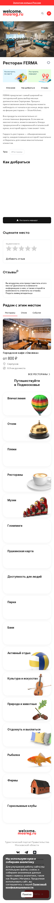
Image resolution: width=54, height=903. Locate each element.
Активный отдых (19, 653)
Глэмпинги (14, 525)
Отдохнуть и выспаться (23, 729)
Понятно (27, 894)
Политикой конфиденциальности (26, 886)
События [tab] (37, 313)
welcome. (27, 832)
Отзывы (44, 88)
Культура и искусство (22, 678)
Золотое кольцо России (27, 2)
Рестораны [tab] (10, 313)
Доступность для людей (24, 576)
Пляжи (11, 449)
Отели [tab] (24, 313)
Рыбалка (13, 755)
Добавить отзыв (15, 258)
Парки (11, 602)
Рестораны (15, 474)
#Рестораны (16, 152)
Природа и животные (22, 704)
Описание (10, 88)
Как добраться (28, 88)
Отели (11, 424)
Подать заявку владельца (19, 293)
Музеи (11, 500)
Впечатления (16, 398)
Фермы (12, 780)
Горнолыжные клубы (22, 806)
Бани (10, 627)
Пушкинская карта (20, 551)
